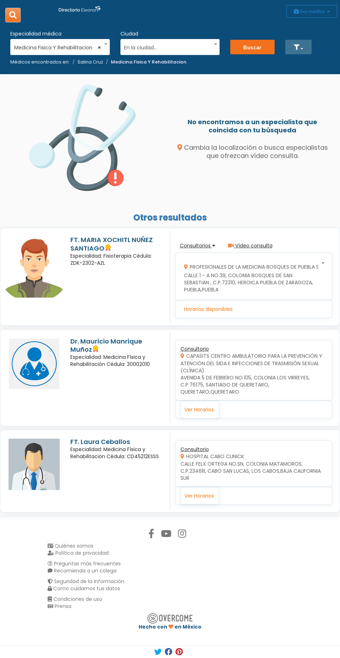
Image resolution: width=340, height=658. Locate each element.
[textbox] (167, 47)
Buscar (252, 47)
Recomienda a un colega (82, 570)
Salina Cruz (90, 62)
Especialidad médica (35, 33)
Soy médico (312, 11)
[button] (298, 47)
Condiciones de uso (75, 599)
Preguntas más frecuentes (84, 563)
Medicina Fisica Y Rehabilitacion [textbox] (57, 48)
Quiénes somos (70, 545)
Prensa (59, 606)
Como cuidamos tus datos (84, 588)
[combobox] (57, 46)
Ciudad (129, 33)
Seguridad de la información (86, 581)
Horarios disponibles (208, 309)
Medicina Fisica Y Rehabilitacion (149, 62)
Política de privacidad (78, 552)
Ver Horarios (199, 409)
